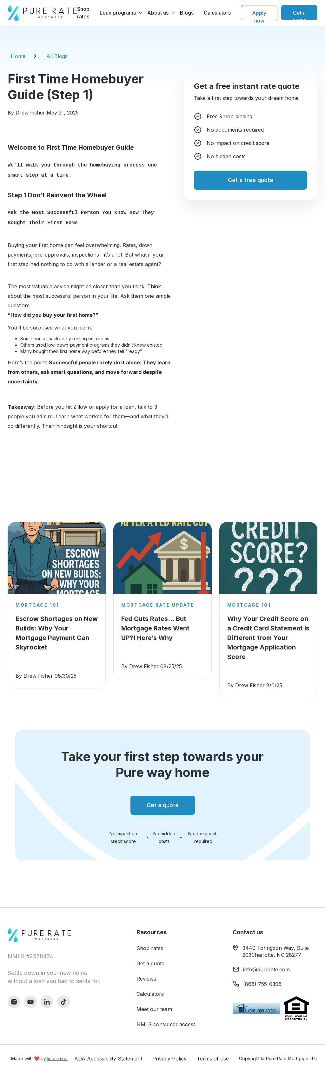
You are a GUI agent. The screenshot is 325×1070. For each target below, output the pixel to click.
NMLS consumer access (166, 1022)
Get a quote (150, 961)
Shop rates (83, 13)
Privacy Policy (169, 1056)
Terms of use (213, 1056)
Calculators (217, 13)
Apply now (259, 15)
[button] (118, 12)
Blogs (187, 13)
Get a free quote (250, 180)
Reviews (146, 976)
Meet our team (154, 1006)
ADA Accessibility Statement (108, 1056)
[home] (42, 13)
